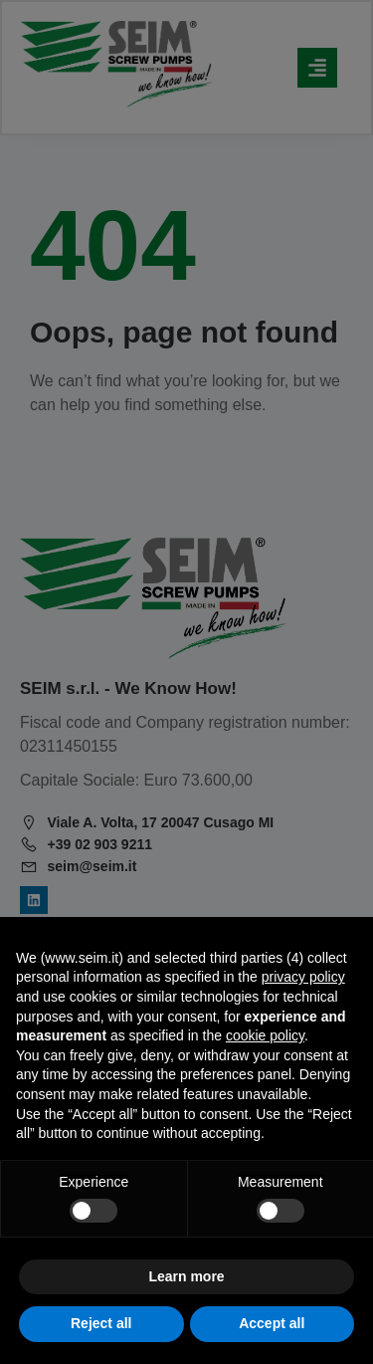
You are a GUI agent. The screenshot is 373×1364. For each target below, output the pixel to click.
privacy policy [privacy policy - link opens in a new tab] (303, 977)
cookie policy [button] (265, 1035)
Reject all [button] (101, 1323)
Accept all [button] (271, 1323)
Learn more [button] (186, 1276)
